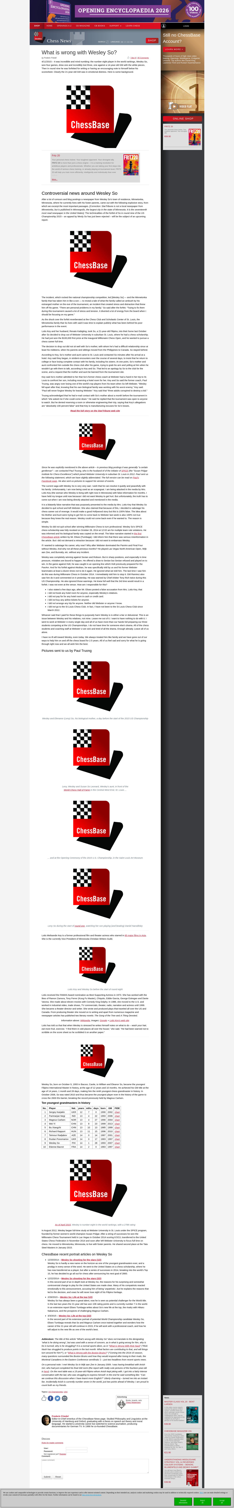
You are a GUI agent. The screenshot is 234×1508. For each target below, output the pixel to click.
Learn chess (133, 26)
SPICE (124, 470)
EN (125, 42)
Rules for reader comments (52, 1443)
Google (103, 1020)
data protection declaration (91, 1495)
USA (66, 1392)
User (46, 1448)
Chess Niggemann (133, 1402)
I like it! (133, 58)
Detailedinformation (183, 1501)
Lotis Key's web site (119, 1020)
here (46, 1371)
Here (201, 1493)
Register (63, 1454)
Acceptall (221, 1501)
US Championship (55, 1392)
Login (186, 26)
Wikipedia (85, 1020)
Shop (37, 26)
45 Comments (143, 58)
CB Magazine (83, 26)
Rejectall (202, 1501)
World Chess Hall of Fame (77, 790)
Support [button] (115, 26)
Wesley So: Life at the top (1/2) (76, 1297)
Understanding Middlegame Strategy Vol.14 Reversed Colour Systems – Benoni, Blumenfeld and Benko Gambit (181, 1463)
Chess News (59, 40)
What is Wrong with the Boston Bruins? (87, 1352)
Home (50, 26)
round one (80, 926)
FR (131, 42)
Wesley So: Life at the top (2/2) (75, 1315)
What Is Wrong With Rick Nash (125, 1346)
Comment (46, 1456)
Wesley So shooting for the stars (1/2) (81, 1260)
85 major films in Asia (135, 935)
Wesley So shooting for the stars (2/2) (81, 1278)
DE (122, 42)
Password (48, 1451)
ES (128, 42)
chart (117, 1112)
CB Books (99, 26)
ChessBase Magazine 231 (178, 1431)
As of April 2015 (63, 1224)
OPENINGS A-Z (64, 26)
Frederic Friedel (60, 1416)
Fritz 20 (56, 155)
